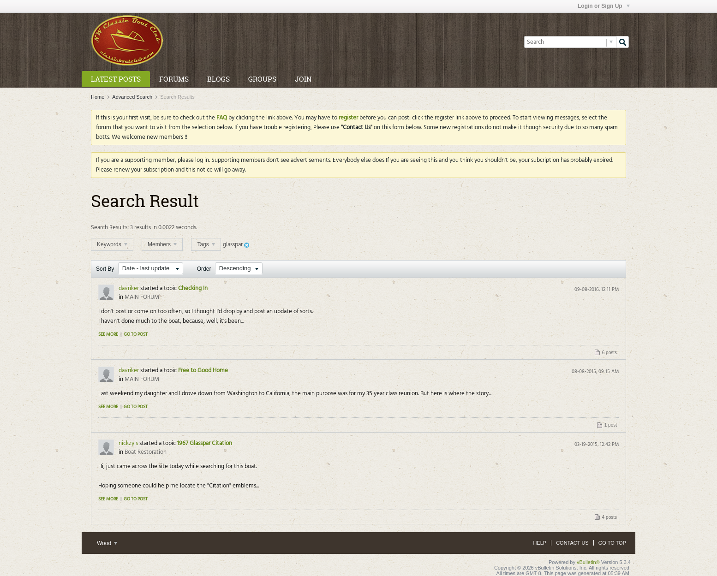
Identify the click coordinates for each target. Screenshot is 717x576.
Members (162, 244)
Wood (107, 543)
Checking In (193, 288)
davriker (129, 288)
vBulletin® (588, 562)
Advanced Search (132, 97)
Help (539, 543)
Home (97, 97)
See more (108, 334)
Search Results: (110, 227)
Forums (174, 78)
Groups (262, 78)
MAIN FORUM (142, 297)
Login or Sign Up (604, 6)
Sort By (105, 269)
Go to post (136, 334)
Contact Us (572, 543)
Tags (206, 244)
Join (303, 78)
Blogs (218, 78)
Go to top (612, 543)
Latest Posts (116, 78)
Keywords (112, 244)
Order (204, 269)
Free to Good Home (203, 370)
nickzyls (128, 443)
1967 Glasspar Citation (204, 443)
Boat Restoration (146, 452)
